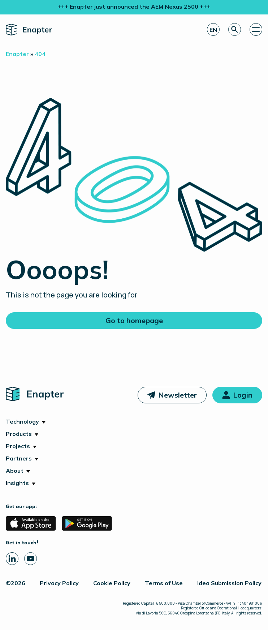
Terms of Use (164, 583)
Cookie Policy (111, 583)
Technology (22, 421)
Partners (19, 458)
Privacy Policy (59, 583)
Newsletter (177, 394)
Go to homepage (134, 320)
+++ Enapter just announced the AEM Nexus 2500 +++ (134, 6)
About (14, 470)
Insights (17, 483)
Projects (18, 446)
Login (242, 394)
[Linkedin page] (12, 558)
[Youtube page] (30, 558)
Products (19, 433)
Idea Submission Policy (229, 583)
